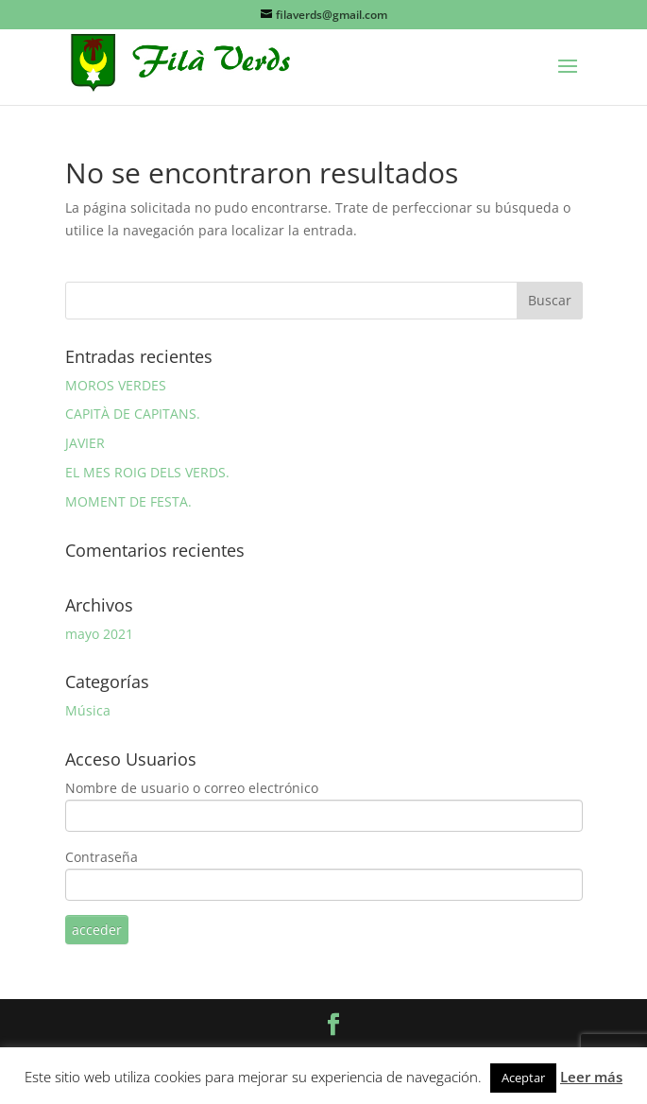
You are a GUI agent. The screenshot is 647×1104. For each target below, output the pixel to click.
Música (88, 710)
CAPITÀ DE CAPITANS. (132, 414)
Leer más (591, 1076)
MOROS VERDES (115, 385)
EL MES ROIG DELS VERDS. (147, 472)
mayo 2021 (99, 634)
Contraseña (101, 857)
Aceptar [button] (523, 1077)
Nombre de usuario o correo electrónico (191, 788)
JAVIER (85, 443)
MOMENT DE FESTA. (128, 501)
